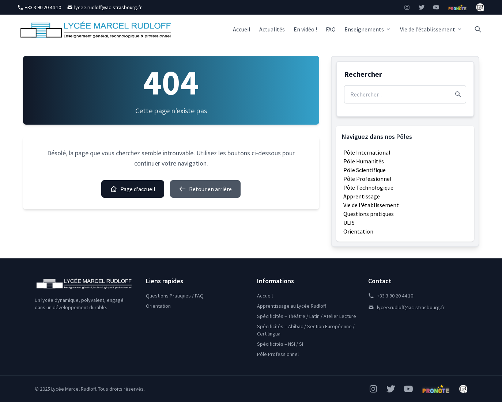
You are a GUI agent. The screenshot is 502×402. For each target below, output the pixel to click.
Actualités (272, 29)
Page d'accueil (132, 189)
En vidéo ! (305, 29)
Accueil (241, 29)
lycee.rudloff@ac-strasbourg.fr (104, 7)
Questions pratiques (368, 213)
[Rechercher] (477, 29)
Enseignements (367, 29)
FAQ (331, 29)
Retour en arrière (205, 189)
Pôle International (366, 152)
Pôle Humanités (363, 161)
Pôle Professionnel (367, 178)
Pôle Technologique (368, 187)
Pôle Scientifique (364, 170)
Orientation (358, 231)
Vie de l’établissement (431, 29)
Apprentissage (361, 196)
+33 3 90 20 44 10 (39, 7)
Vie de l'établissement (371, 205)
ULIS (349, 222)
